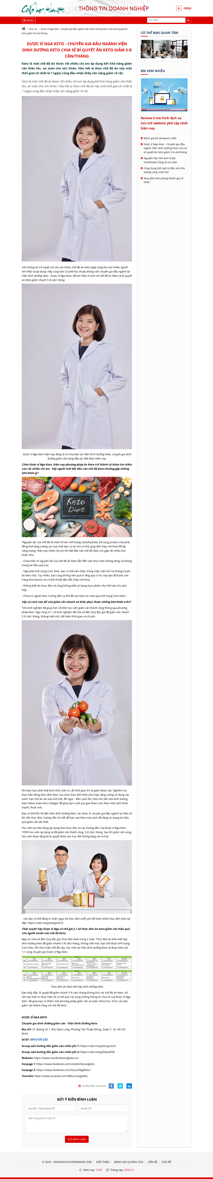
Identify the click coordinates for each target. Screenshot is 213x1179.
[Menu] (29, 20)
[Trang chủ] (23, 29)
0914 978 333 (39, 1039)
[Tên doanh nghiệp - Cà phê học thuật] (164, 57)
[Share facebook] (111, 1086)
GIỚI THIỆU (103, 1162)
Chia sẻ (33, 29)
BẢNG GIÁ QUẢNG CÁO (128, 1162)
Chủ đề (166, 1162)
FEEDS (187, 8)
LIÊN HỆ (152, 1162)
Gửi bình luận (77, 1139)
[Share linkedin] (129, 1086)
